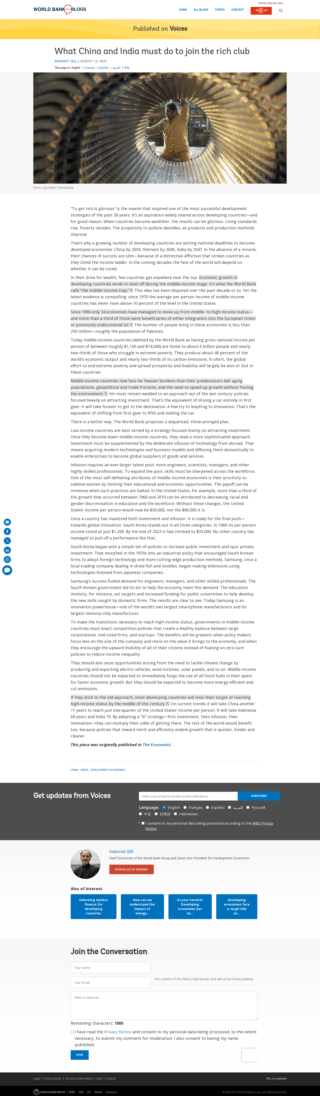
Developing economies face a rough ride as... (237, 906)
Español (104, 68)
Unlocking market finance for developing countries (93, 906)
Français (89, 68)
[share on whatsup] (7, 559)
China (74, 770)
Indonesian (188, 813)
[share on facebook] (7, 531)
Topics (220, 9)
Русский (258, 807)
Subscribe (259, 795)
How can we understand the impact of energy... (142, 906)
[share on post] (7, 540)
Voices (178, 29)
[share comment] (7, 570)
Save (79, 1054)
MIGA (98, 1092)
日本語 (165, 813)
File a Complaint (276, 1078)
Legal (36, 1078)
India (84, 770)
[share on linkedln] (7, 550)
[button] (281, 10)
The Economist (156, 744)
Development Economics (107, 770)
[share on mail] (7, 522)
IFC (89, 1092)
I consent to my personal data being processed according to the (209, 826)
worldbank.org (270, 3)
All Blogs (201, 9)
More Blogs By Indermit (131, 869)
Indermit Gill (65, 61)
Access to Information (79, 1078)
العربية (116, 68)
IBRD (72, 1092)
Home (183, 9)
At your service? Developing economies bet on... (190, 906)
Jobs (99, 1078)
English (76, 68)
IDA (81, 1092)
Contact (237, 9)
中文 (126, 68)
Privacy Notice (118, 1031)
